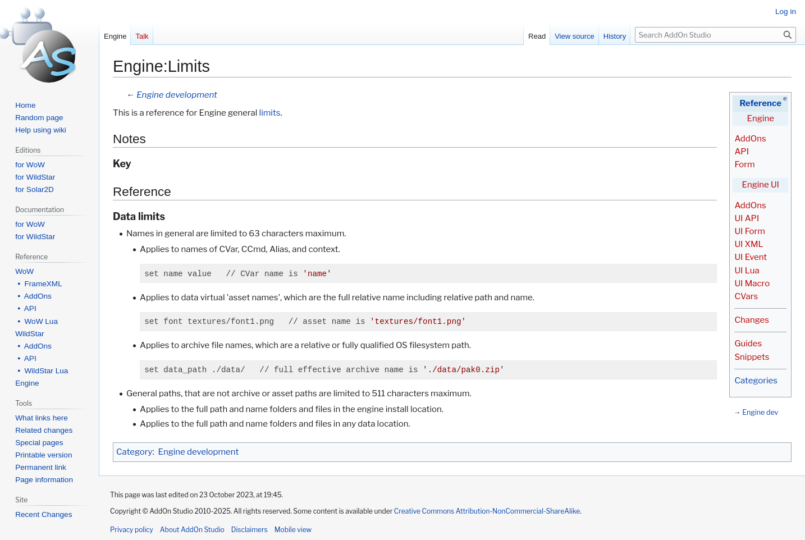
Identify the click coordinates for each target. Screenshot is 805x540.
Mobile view (293, 529)
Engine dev (760, 412)
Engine (760, 118)
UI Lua (746, 271)
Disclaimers (249, 529)
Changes (751, 320)
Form (744, 164)
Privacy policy (131, 529)
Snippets (751, 357)
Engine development (176, 95)
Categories (755, 381)
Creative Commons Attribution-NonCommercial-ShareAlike (487, 511)
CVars (746, 296)
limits (270, 113)
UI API (746, 218)
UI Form (749, 231)
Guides (748, 343)
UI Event (750, 257)
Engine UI (760, 185)
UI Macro (752, 283)
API (741, 152)
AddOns (750, 139)
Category (134, 452)
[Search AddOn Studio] (715, 35)
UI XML (748, 244)
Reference (760, 103)
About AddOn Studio (192, 529)
